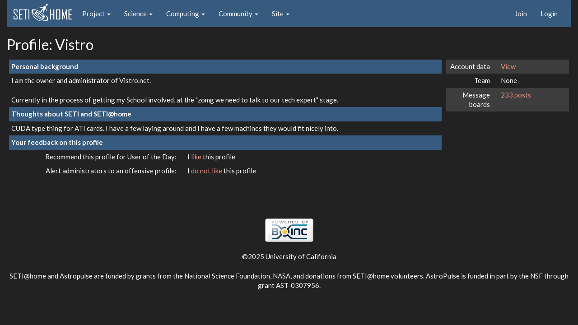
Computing (185, 13)
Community (238, 13)
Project (96, 13)
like (197, 157)
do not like (207, 171)
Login (549, 13)
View (508, 66)
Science (138, 13)
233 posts (516, 95)
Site (280, 13)
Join (521, 13)
